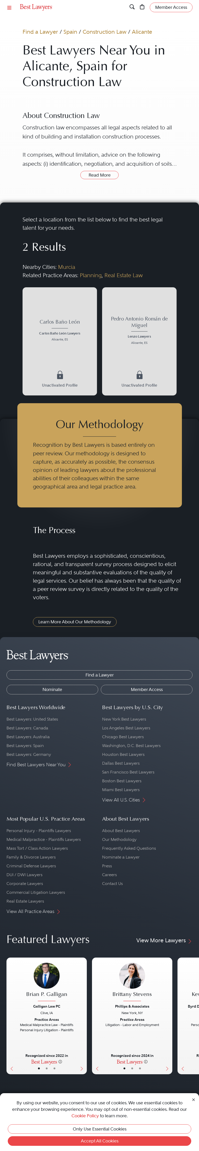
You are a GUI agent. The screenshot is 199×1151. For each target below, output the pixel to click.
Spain (70, 32)
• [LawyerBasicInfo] (39, 1068)
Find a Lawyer (40, 32)
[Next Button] (83, 1016)
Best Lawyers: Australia (28, 736)
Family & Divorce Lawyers (31, 857)
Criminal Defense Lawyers (31, 865)
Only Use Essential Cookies (99, 1129)
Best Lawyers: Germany (28, 754)
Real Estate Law (123, 275)
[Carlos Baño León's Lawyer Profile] (59, 331)
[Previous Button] (10, 1016)
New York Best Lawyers (124, 719)
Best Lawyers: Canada (27, 728)
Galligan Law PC (46, 1006)
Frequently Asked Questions (129, 848)
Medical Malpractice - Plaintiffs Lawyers (43, 839)
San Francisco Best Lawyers (128, 772)
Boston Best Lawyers (121, 780)
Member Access (147, 689)
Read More (100, 175)
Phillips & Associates (132, 1006)
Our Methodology (119, 839)
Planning (91, 275)
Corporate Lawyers (24, 883)
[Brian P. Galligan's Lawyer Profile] (47, 982)
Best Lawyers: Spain (25, 745)
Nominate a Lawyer (121, 857)
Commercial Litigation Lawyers (35, 892)
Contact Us (112, 883)
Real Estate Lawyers (25, 901)
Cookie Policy (85, 1115)
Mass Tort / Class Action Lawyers (37, 848)
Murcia (66, 267)
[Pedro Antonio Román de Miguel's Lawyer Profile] (139, 331)
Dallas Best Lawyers (121, 763)
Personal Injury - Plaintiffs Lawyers (38, 830)
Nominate (52, 689)
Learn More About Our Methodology (74, 621)
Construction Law (104, 32)
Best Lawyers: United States (32, 719)
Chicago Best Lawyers (123, 736)
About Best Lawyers (121, 830)
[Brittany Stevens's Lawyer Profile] (132, 982)
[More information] (60, 1061)
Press (107, 865)
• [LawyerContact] (54, 1068)
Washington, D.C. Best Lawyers (131, 745)
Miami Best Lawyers (121, 789)
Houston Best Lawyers (123, 754)
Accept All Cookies (99, 1140)
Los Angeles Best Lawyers (126, 728)
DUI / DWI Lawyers (24, 874)
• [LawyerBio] (46, 1068)
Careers (109, 874)
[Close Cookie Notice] (193, 1099)
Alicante (142, 32)
